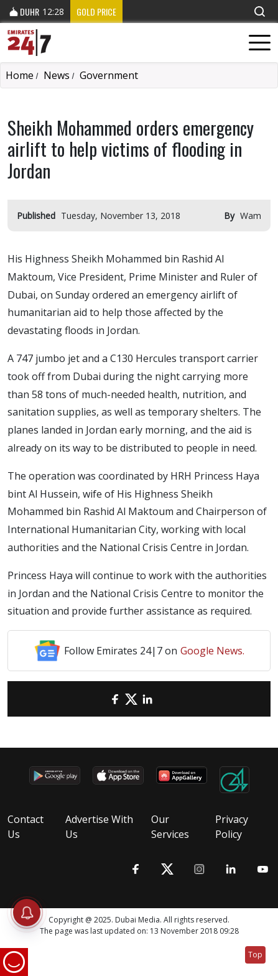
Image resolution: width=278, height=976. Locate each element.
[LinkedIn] (147, 698)
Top (255, 954)
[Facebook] (115, 698)
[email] (99, 698)
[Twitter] (131, 698)
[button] (259, 11)
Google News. (212, 651)
